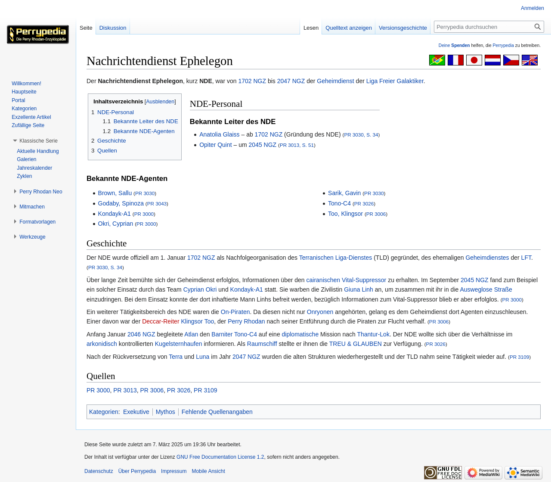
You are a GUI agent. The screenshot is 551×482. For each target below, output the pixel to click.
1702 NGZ (252, 81)
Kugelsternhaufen (178, 343)
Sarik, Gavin (344, 193)
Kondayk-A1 (114, 213)
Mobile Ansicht (208, 471)
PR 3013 (124, 390)
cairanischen (323, 280)
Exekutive (136, 411)
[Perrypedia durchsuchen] (489, 27)
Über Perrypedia (137, 471)
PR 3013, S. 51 (297, 145)
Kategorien (103, 411)
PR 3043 (157, 203)
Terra (176, 356)
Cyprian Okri (200, 289)
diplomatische (300, 334)
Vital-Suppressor (364, 280)
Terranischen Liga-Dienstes (335, 257)
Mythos (165, 411)
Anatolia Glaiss (219, 134)
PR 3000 (144, 214)
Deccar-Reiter (160, 321)
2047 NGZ (291, 81)
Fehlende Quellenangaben (217, 411)
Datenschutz (98, 471)
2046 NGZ (141, 334)
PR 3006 (376, 214)
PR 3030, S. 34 (361, 134)
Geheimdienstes (487, 257)
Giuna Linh (358, 289)
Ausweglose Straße (486, 289)
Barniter (221, 334)
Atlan (191, 334)
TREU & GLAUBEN (355, 343)
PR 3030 (145, 193)
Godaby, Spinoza (121, 203)
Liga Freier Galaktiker (395, 81)
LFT (526, 257)
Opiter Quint (215, 144)
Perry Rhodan (246, 321)
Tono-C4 (339, 203)
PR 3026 (364, 203)
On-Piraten (235, 311)
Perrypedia (503, 45)
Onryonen (320, 311)
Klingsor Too (197, 321)
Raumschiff (262, 343)
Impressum (173, 471)
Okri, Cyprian (115, 223)
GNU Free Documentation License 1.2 (220, 457)
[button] (38, 141)
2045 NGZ (263, 144)
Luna (202, 356)
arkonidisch (102, 343)
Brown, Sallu (115, 193)
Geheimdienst (335, 81)
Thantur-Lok (373, 334)
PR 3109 (519, 357)
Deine (454, 45)
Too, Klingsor (345, 213)
